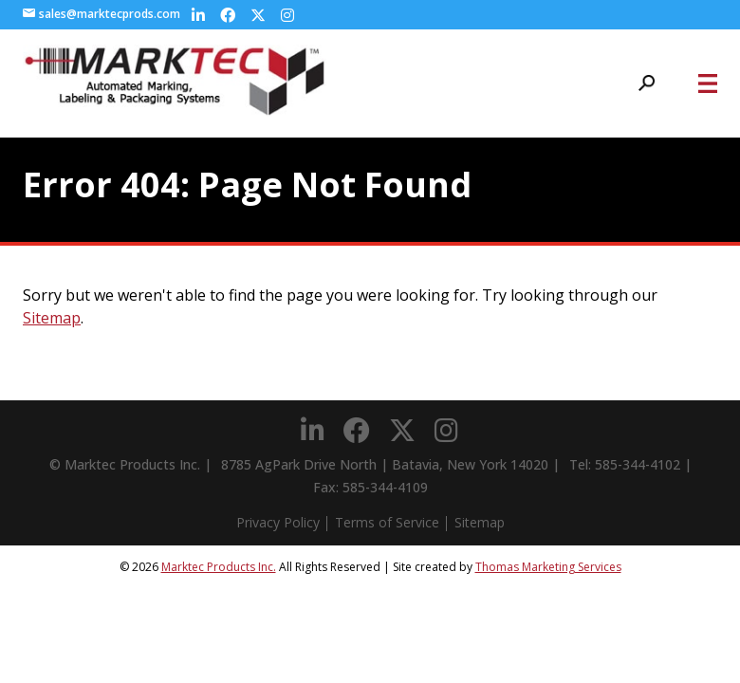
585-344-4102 (637, 464)
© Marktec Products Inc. (124, 464)
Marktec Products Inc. (218, 567)
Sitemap (52, 317)
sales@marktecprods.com (101, 14)
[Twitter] (258, 15)
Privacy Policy (278, 522)
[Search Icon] (647, 83)
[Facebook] (227, 15)
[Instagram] (287, 15)
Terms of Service (387, 522)
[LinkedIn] (198, 15)
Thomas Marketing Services (548, 567)
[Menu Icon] (707, 83)
